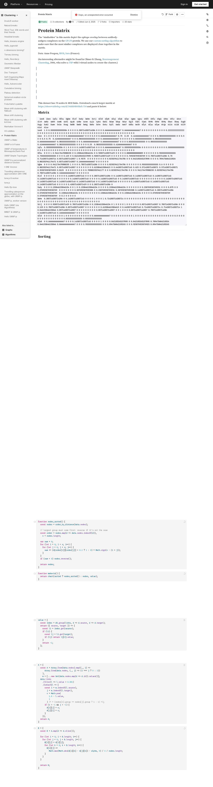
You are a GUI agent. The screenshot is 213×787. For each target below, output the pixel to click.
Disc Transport (10, 72)
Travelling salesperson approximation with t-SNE (15, 172)
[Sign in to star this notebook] (177, 14)
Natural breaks (10, 25)
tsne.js (7, 183)
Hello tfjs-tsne (10, 187)
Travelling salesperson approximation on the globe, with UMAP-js (14, 193)
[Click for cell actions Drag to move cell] (34, 266)
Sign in (184, 4)
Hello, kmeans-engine (14, 41)
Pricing (48, 4)
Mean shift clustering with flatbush (15, 109)
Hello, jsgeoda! (11, 45)
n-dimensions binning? (14, 50)
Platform (16, 4)
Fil (44, 13)
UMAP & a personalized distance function (15, 161)
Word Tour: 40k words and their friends (16, 31)
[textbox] (112, 266)
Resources (34, 4)
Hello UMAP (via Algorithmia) (11, 206)
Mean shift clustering (13, 115)
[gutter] (20, 266)
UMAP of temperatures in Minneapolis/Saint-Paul (15, 150)
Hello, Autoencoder (13, 84)
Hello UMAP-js (10, 216)
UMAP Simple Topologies (15, 156)
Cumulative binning (12, 88)
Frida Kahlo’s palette (13, 104)
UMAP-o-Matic (10, 140)
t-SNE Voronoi (10, 167)
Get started (200, 4)
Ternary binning (11, 54)
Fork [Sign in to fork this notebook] (169, 14)
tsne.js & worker (11, 178)
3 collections (57, 22)
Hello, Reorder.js (11, 59)
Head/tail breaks (11, 37)
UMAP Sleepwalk (12, 68)
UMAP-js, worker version (15, 201)
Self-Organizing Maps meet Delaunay (14, 78)
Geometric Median (12, 63)
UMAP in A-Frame (12, 144)
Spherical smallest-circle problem (15, 98)
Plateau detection (12, 93)
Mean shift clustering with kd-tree (15, 121)
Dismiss (134, 15)
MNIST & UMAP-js (12, 212)
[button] (35, 27)
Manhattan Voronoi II (13, 126)
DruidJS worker (11, 21)
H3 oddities (9, 131)
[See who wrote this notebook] (70, 22)
